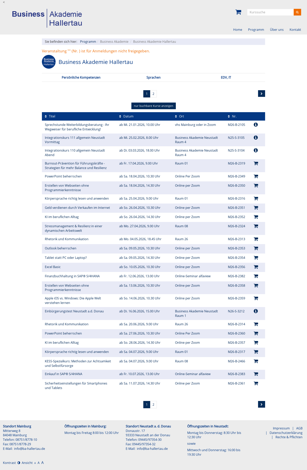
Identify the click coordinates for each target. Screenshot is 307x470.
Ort (179, 116)
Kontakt (295, 29)
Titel (50, 116)
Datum (126, 116)
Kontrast (11, 463)
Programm (256, 29)
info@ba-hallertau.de (29, 448)
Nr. (232, 116)
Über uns (277, 29)
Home (237, 29)
